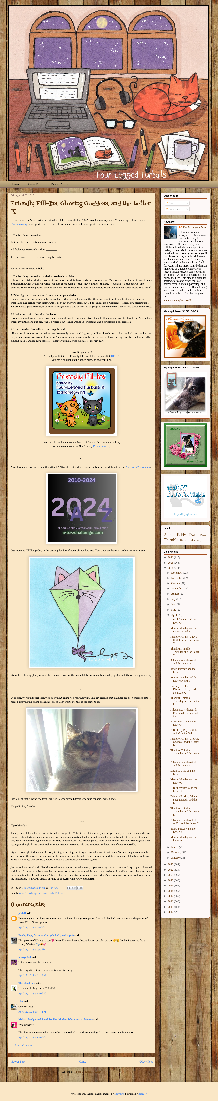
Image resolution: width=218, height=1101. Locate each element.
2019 (171, 885)
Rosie (203, 535)
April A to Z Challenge (138, 467)
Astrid (169, 534)
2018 (171, 890)
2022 (171, 869)
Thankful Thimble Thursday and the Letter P (184, 701)
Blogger (142, 1094)
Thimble (171, 539)
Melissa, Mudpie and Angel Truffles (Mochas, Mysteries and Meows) (55, 1019)
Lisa (20, 1001)
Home (15, 184)
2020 (171, 880)
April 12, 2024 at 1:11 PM (31, 927)
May (174, 609)
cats (45, 893)
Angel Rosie (35, 184)
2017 (171, 896)
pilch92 (22, 913)
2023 (171, 864)
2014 (171, 912)
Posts (170, 203)
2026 (171, 557)
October (176, 583)
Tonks (191, 540)
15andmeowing (19, 224)
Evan (193, 534)
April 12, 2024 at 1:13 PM (31, 949)
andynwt (119, 1094)
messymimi (24, 957)
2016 (171, 901)
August (175, 593)
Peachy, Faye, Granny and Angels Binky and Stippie (46, 935)
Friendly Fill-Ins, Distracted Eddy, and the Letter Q (183, 689)
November (177, 577)
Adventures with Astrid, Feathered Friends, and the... (184, 712)
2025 (171, 562)
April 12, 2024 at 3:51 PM (32, 975)
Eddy (51, 893)
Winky (199, 540)
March (175, 847)
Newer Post (18, 1062)
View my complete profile (178, 300)
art (40, 893)
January (175, 857)
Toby (183, 540)
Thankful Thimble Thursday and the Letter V (184, 651)
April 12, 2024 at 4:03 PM (32, 993)
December (177, 572)
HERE (114, 356)
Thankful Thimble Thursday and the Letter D (184, 811)
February (176, 852)
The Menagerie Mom (195, 227)
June (174, 604)
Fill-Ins (59, 893)
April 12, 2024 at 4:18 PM (32, 1012)
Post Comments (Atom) (89, 1072)
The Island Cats (26, 983)
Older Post (146, 1062)
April (174, 615)
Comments (173, 209)
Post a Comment (24, 1045)
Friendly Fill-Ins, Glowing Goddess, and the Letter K (184, 742)
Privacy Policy (59, 184)
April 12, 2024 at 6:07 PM (32, 1037)
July (173, 599)
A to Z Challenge (28, 893)
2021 (171, 874)
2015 (171, 906)
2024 (171, 567)
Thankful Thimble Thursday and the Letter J (184, 753)
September (177, 588)
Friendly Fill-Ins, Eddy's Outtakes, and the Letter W (184, 640)
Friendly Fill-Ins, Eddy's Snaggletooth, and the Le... (183, 799)
